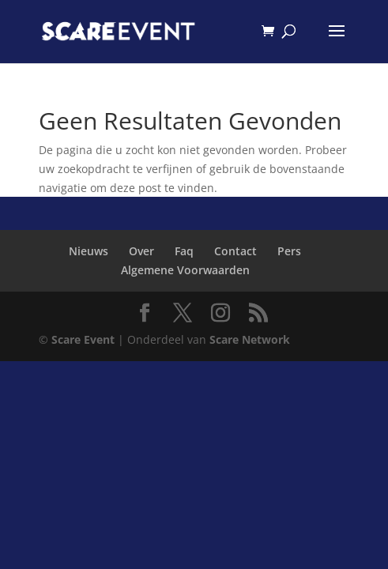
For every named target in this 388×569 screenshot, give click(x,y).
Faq (184, 250)
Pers (289, 250)
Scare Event (83, 339)
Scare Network (249, 339)
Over (141, 250)
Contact (235, 250)
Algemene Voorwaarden (185, 269)
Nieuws (88, 250)
